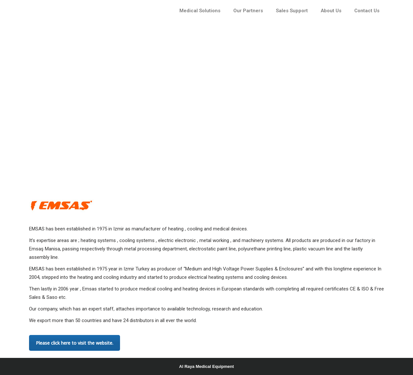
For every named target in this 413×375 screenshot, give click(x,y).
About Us (331, 11)
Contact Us (366, 11)
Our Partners (248, 11)
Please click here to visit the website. (74, 343)
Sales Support (292, 11)
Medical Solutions (199, 11)
